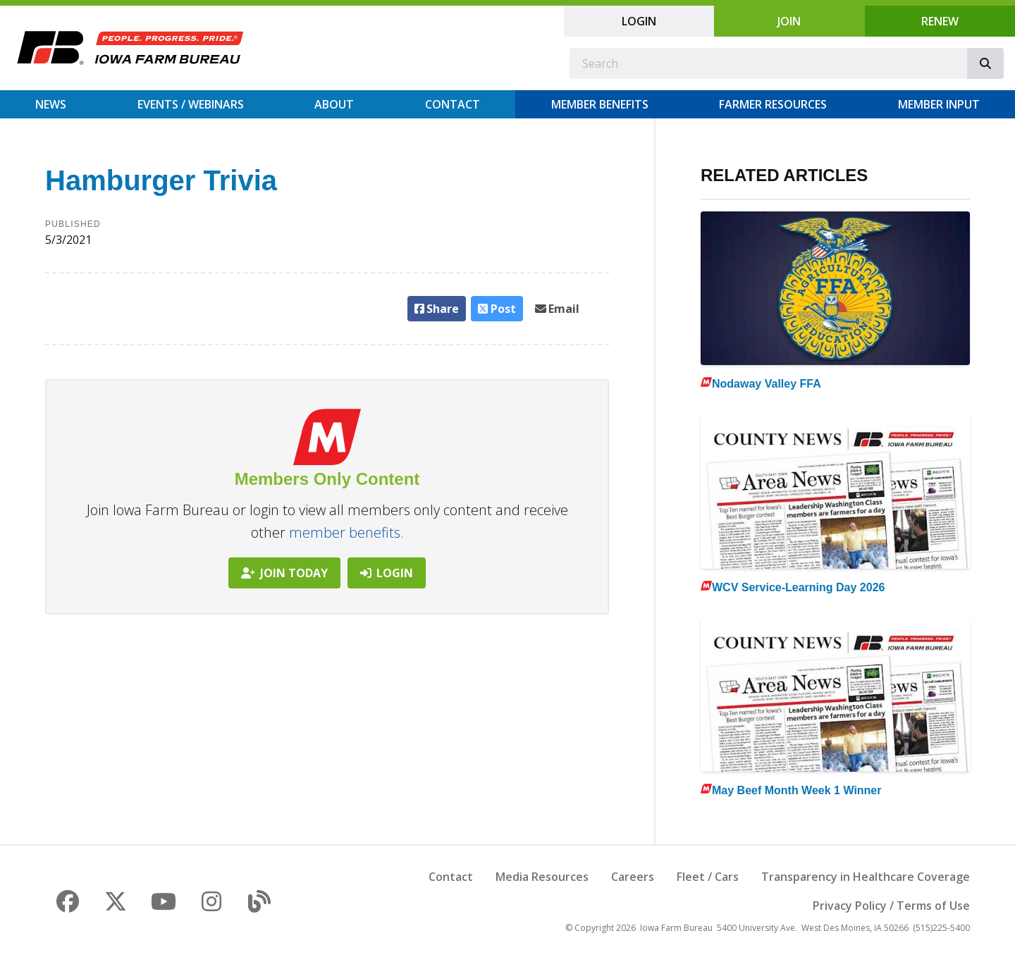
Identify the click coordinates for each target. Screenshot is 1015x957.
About (334, 104)
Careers (632, 876)
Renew (940, 21)
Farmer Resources (773, 104)
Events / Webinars (190, 104)
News (50, 104)
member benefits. (346, 532)
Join (789, 21)
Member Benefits (599, 104)
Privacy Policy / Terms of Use (891, 905)
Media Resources (542, 876)
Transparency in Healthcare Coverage (865, 876)
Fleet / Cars (708, 876)
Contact (452, 104)
